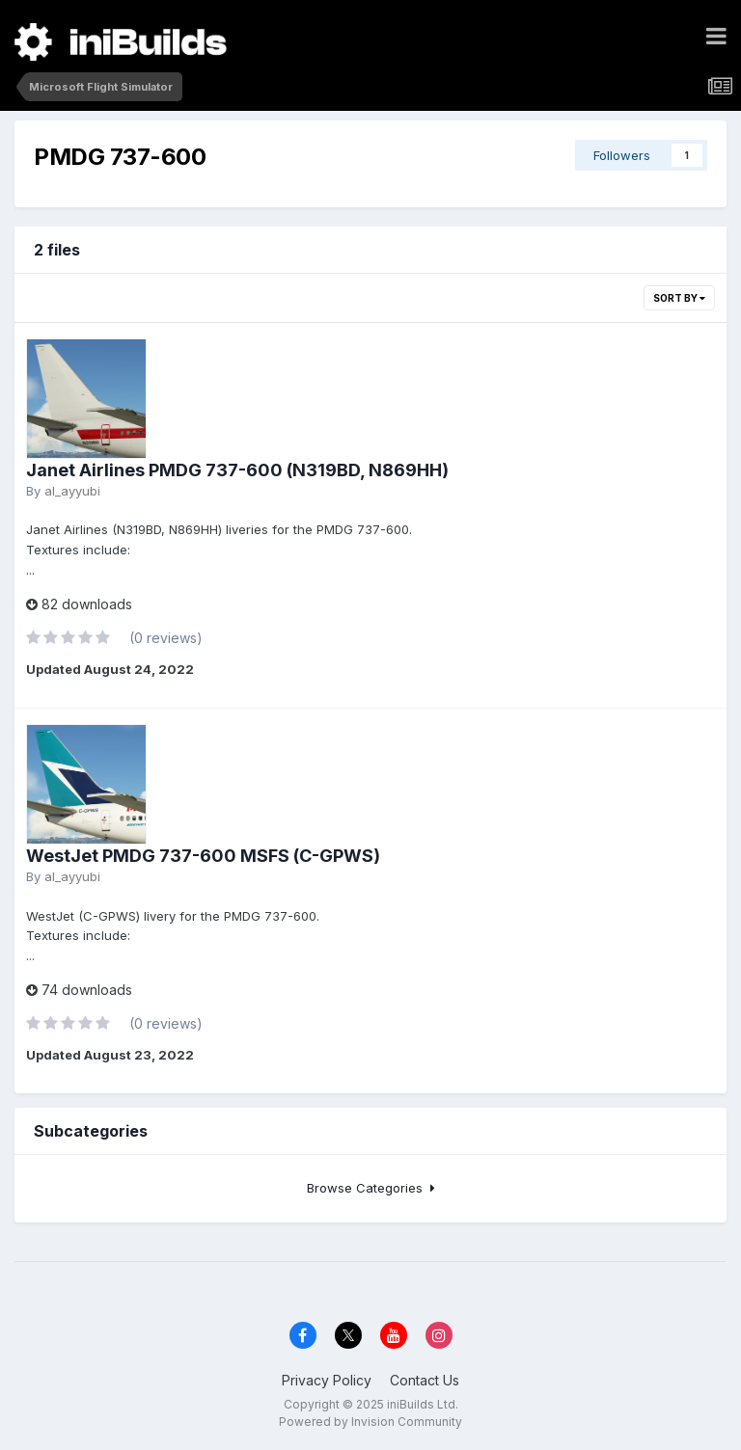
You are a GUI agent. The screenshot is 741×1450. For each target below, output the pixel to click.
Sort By (679, 298)
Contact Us (424, 1380)
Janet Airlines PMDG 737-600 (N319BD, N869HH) (237, 470)
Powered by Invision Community (370, 1421)
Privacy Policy (326, 1380)
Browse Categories (371, 1187)
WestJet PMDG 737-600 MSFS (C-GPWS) (203, 856)
